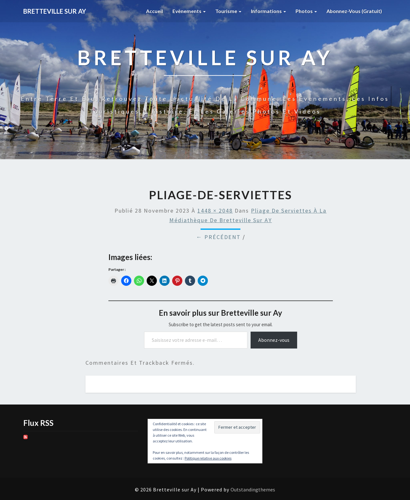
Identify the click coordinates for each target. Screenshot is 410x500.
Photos (305, 11)
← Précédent (218, 237)
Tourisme (227, 11)
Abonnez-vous (273, 340)
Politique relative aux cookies (208, 458)
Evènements (187, 11)
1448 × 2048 (215, 210)
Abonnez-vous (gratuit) (354, 11)
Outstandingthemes (253, 489)
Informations (267, 11)
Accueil (152, 11)
